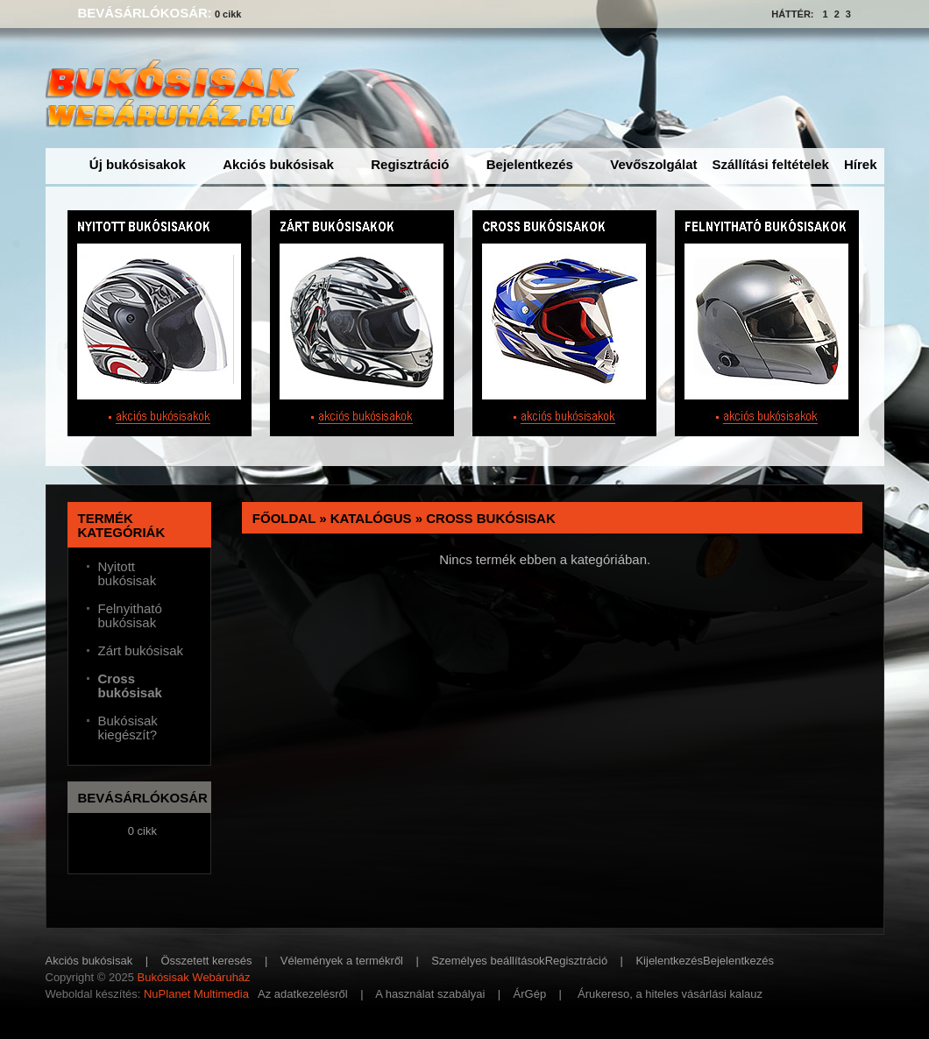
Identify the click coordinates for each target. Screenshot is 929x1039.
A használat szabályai (430, 993)
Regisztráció (410, 164)
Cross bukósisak (491, 518)
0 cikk (228, 14)
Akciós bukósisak (278, 164)
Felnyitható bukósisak (130, 616)
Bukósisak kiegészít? (128, 728)
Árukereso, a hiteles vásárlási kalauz (670, 993)
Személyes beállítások (487, 960)
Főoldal (284, 518)
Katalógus (371, 518)
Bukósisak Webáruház (193, 977)
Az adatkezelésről (303, 993)
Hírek (860, 164)
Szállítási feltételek (771, 164)
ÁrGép (530, 993)
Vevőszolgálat (653, 164)
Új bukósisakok (137, 164)
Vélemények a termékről (341, 960)
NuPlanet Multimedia (196, 993)
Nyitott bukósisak (127, 574)
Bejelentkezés (529, 164)
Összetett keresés (206, 960)
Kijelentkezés (669, 960)
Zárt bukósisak (141, 651)
